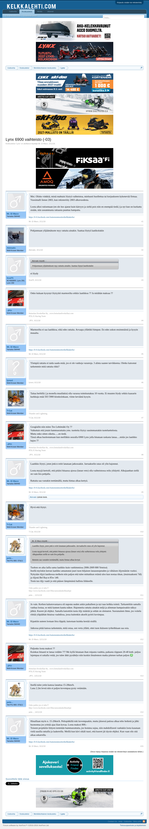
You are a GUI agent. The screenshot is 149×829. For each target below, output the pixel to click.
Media (39, 11)
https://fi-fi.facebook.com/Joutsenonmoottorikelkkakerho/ (52, 217)
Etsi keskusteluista (12, 16)
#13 (141, 676)
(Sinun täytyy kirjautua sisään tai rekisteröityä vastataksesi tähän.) (116, 752)
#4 (142, 320)
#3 (142, 280)
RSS (144, 821)
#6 (142, 382)
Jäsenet (50, 11)
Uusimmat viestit (30, 16)
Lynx (18, 144)
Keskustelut (27, 12)
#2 (142, 250)
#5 (142, 354)
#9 (142, 492)
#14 (141, 712)
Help (120, 821)
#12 (141, 639)
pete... (10, 558)
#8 (142, 455)
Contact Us (112, 821)
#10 (141, 532)
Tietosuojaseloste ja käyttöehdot (133, 825)
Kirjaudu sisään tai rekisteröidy (129, 2)
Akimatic (11, 248)
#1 (142, 221)
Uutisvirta (13, 11)
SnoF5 (10, 278)
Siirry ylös (137, 821)
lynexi (10, 380)
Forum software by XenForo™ (26, 825)
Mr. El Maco (43, 144)
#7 (142, 418)
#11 (141, 595)
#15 (141, 746)
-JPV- (9, 310)
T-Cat (9, 410)
